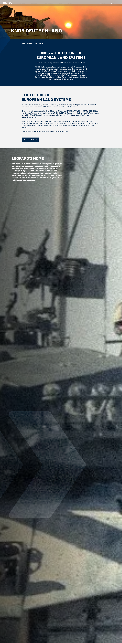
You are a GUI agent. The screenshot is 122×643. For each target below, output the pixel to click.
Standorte (29, 43)
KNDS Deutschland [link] (38, 43)
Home (23, 43)
